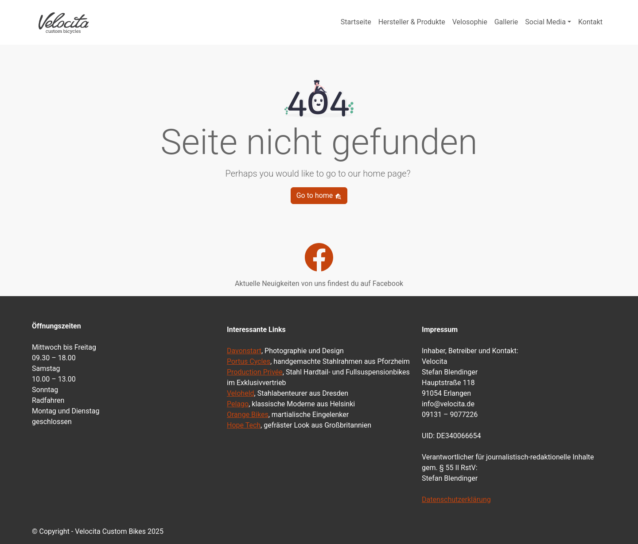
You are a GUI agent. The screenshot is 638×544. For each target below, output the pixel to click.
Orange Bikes (247, 414)
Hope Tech (244, 425)
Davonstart (244, 351)
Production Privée (255, 372)
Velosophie (469, 22)
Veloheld (240, 393)
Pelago (238, 404)
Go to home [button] (319, 195)
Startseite (356, 22)
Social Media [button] (545, 22)
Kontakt (590, 22)
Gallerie (506, 22)
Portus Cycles (248, 361)
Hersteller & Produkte (411, 22)
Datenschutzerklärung (456, 499)
